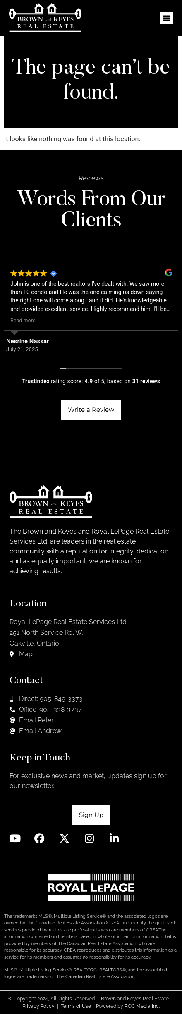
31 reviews (146, 381)
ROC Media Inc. (142, 1006)
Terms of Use (76, 1006)
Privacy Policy (38, 1006)
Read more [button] (23, 320)
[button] (166, 18)
